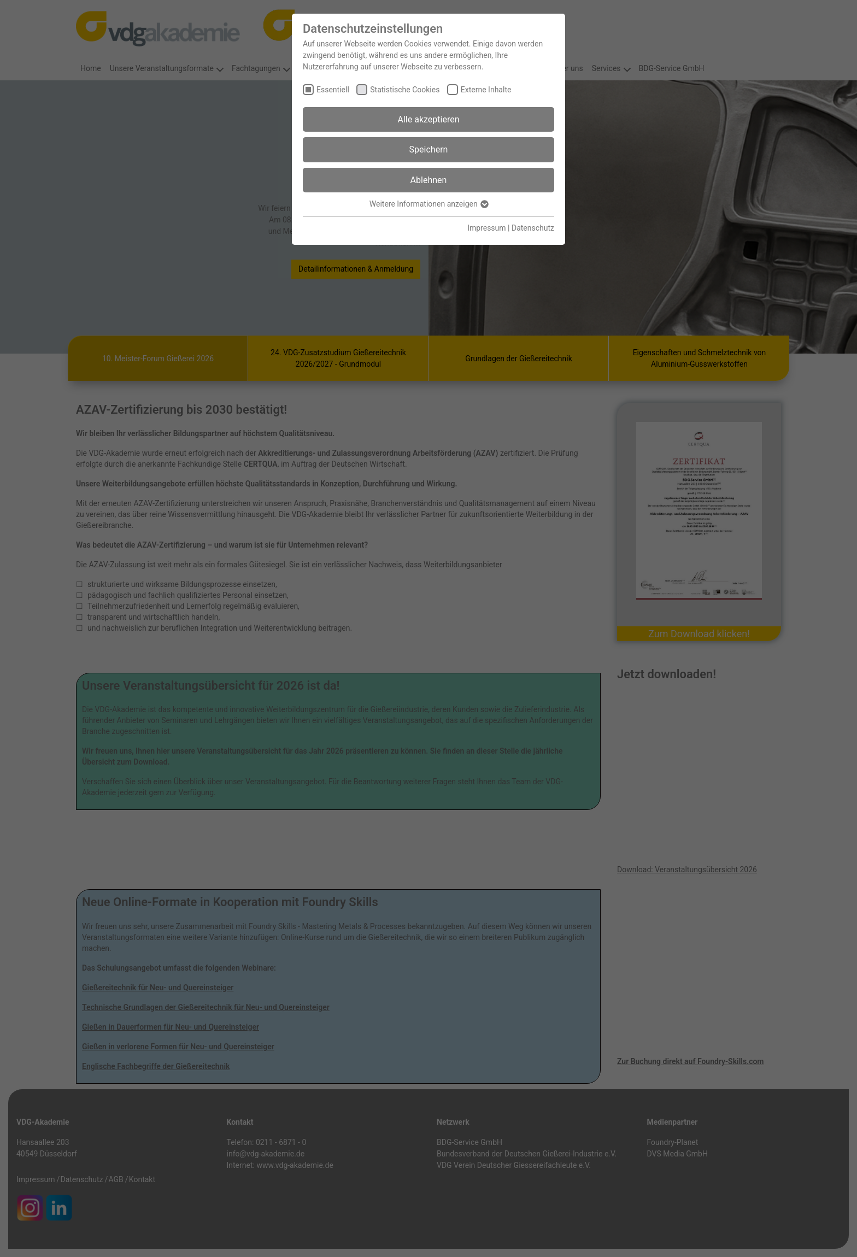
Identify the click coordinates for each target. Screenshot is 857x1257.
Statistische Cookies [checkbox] (404, 89)
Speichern (428, 149)
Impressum (486, 228)
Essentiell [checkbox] (332, 89)
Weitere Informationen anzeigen (428, 203)
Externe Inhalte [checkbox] (486, 89)
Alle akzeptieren (429, 119)
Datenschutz (533, 228)
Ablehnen (428, 180)
